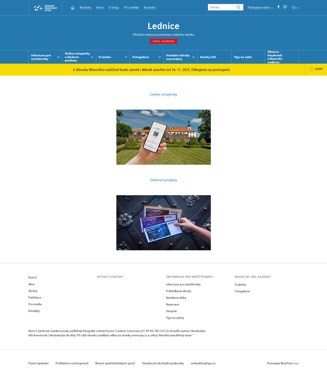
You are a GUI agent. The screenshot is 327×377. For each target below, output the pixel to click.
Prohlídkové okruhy (178, 291)
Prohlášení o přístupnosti (72, 363)
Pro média (131, 7)
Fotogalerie (242, 291)
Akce (100, 7)
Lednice (163, 26)
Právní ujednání (38, 363)
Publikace (34, 297)
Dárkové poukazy (163, 180)
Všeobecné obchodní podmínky (164, 363)
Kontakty (34, 311)
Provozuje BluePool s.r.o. (283, 363)
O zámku (240, 284)
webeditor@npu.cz (204, 363)
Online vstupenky (163, 94)
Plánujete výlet (260, 7)
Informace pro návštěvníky (183, 284)
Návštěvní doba (176, 298)
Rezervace (172, 304)
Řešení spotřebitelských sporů (116, 363)
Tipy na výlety (175, 318)
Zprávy (32, 291)
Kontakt (150, 7)
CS (295, 7)
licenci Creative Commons (123, 331)
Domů (32, 277)
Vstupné (171, 311)
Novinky (85, 7)
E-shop (114, 7)
